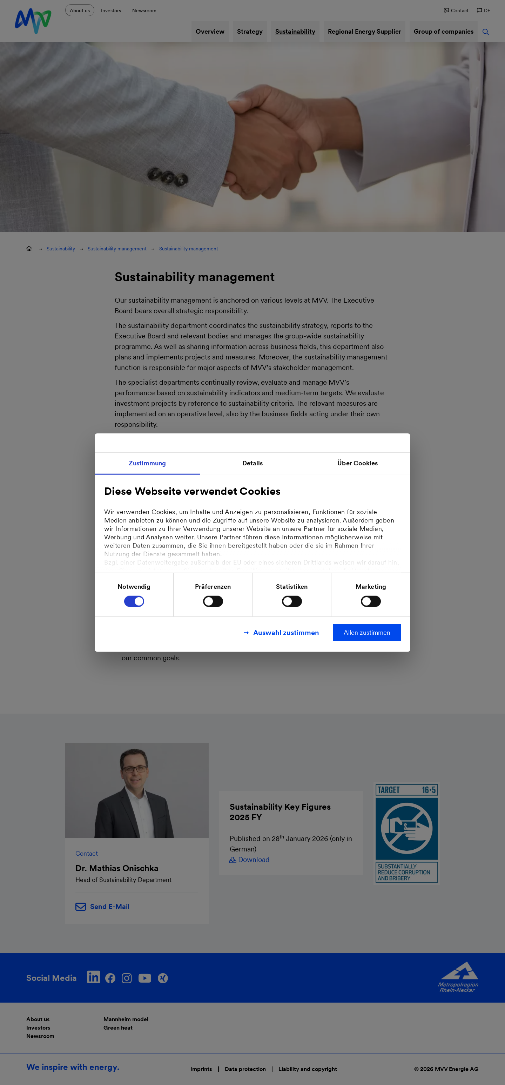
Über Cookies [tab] (357, 463)
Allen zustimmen (367, 632)
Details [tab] (252, 463)
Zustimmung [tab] (147, 463)
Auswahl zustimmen (286, 632)
